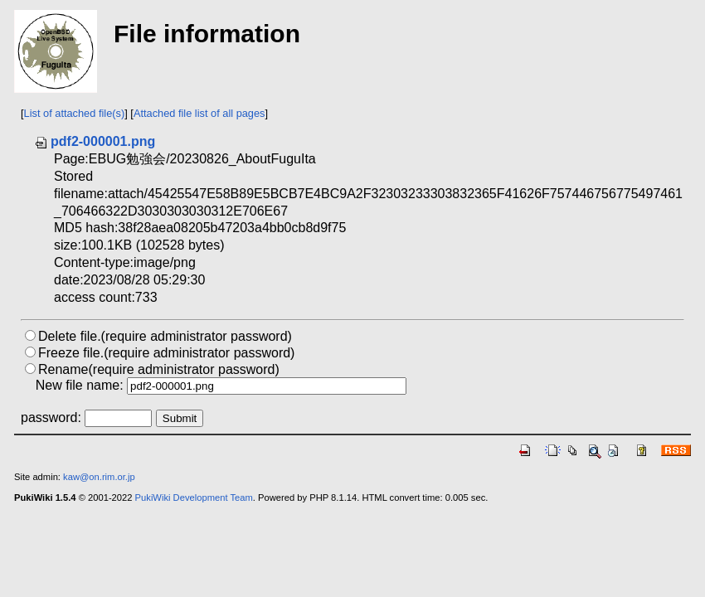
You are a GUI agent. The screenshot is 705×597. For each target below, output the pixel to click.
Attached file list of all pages (199, 113)
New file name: (80, 385)
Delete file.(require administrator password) (165, 336)
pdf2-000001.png (94, 141)
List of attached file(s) (74, 113)
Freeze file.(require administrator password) (166, 353)
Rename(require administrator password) (159, 369)
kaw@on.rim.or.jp (99, 477)
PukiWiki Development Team (194, 497)
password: (51, 417)
